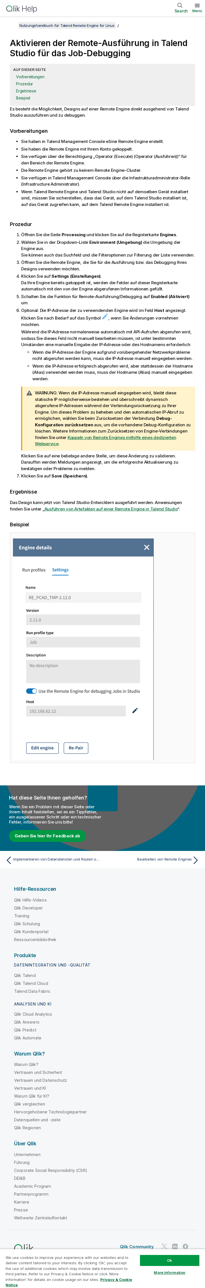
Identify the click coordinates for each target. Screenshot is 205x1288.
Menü (197, 10)
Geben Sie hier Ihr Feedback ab (47, 836)
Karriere (21, 1202)
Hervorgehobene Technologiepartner (50, 1111)
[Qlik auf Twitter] (164, 1246)
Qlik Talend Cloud (31, 983)
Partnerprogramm (31, 1194)
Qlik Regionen (27, 1127)
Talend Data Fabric (32, 991)
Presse (21, 1209)
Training (21, 915)
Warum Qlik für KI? (31, 1096)
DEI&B (19, 1178)
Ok (169, 1260)
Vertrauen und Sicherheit (38, 1072)
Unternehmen (27, 1154)
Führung (22, 1162)
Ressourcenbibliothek (35, 939)
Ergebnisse (26, 90)
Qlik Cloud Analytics (33, 1014)
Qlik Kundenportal (31, 931)
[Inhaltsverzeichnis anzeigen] (11, 25)
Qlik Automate (27, 1037)
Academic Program (32, 1186)
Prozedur (24, 83)
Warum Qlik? (26, 1064)
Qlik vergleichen (29, 1104)
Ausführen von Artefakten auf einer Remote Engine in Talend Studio (111, 509)
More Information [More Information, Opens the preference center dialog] (169, 1272)
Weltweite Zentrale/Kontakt (40, 1217)
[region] (102, 1268)
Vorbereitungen (30, 76)
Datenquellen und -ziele (37, 1119)
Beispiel (23, 97)
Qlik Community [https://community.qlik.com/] (137, 1246)
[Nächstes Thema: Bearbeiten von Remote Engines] (152, 860)
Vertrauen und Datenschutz (40, 1080)
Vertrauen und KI (30, 1088)
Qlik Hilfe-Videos (30, 900)
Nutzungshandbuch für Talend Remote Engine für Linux (66, 25)
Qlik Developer (28, 907)
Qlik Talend (25, 975)
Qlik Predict (25, 1030)
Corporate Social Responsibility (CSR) (50, 1170)
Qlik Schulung (27, 923)
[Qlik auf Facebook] (185, 1246)
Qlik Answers (26, 1022)
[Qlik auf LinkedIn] (175, 1246)
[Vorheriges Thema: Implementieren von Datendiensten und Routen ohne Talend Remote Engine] (52, 860)
